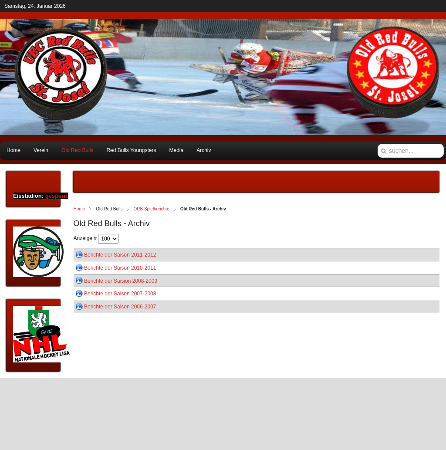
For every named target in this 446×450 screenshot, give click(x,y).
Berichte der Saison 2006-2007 (120, 307)
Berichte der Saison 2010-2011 (120, 268)
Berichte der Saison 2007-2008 (120, 294)
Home (79, 208)
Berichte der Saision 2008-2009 (120, 280)
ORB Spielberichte (151, 208)
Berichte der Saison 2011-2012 (120, 255)
